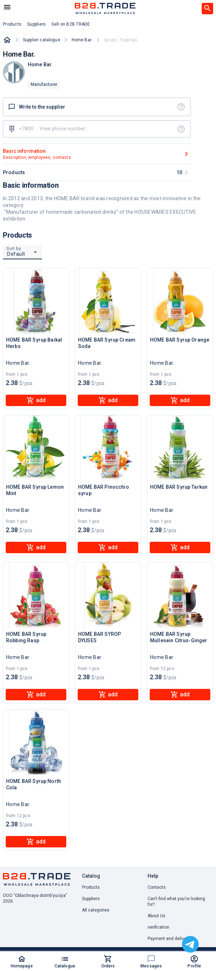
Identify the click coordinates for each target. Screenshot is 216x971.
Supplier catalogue (41, 39)
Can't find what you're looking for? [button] (176, 901)
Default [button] (16, 254)
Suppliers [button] (36, 24)
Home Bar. (82, 39)
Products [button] (12, 24)
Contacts (157, 887)
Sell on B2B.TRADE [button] (70, 24)
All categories (95, 910)
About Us (156, 915)
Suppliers (91, 898)
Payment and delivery (169, 938)
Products (91, 887)
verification (158, 927)
